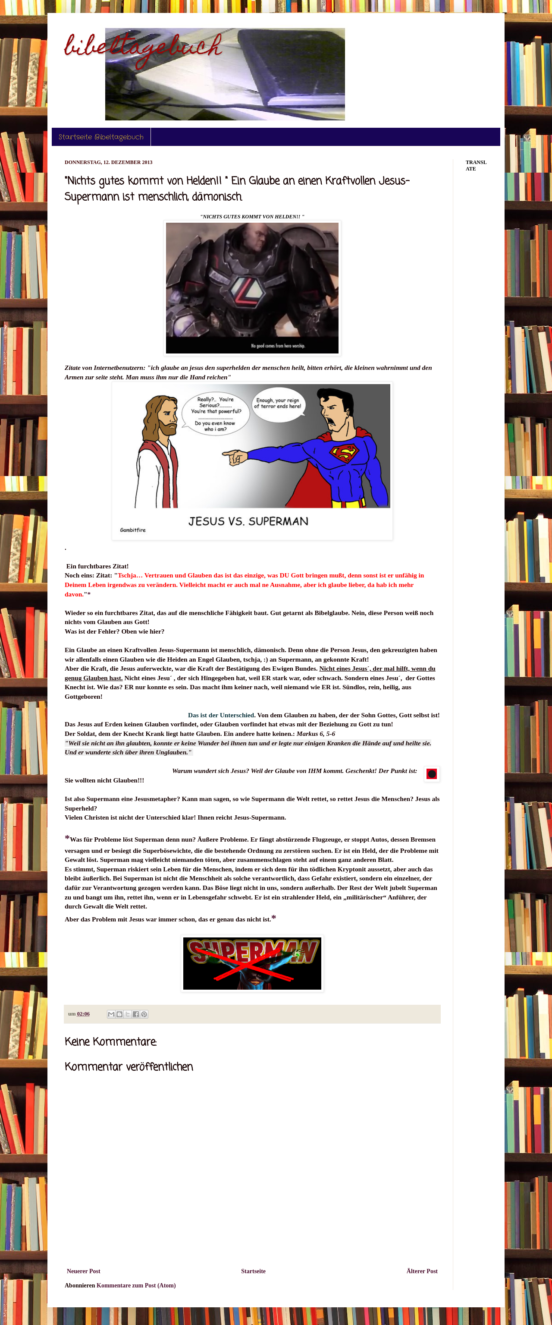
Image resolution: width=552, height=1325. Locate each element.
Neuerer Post (83, 1271)
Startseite (253, 1271)
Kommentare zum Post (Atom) (136, 1285)
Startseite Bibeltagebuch (101, 137)
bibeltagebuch (143, 49)
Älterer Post (422, 1271)
